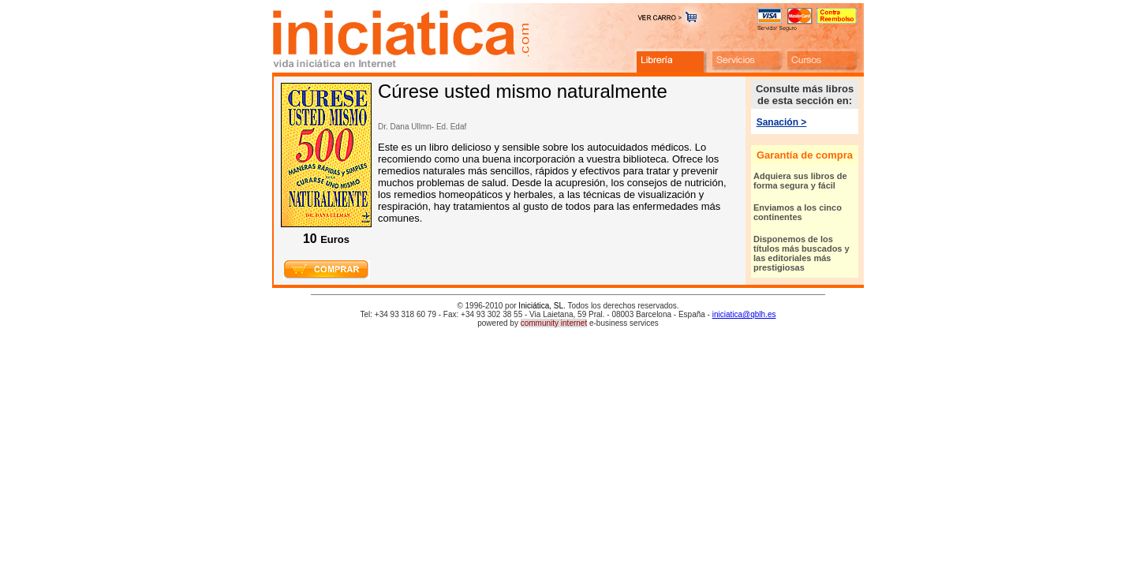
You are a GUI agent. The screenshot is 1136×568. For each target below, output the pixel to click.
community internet (554, 323)
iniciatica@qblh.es (744, 314)
